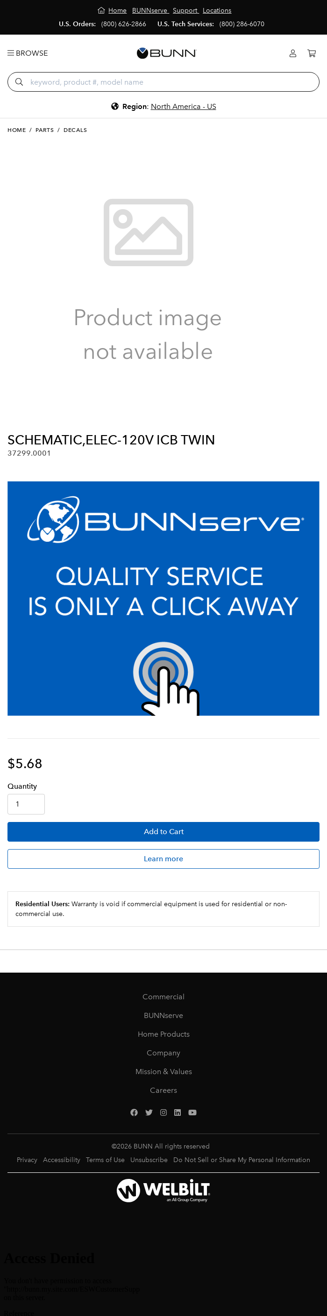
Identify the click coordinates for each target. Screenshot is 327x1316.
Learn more (163, 858)
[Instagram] (163, 1113)
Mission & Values (163, 1071)
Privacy (27, 1160)
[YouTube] (192, 1113)
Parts (45, 130)
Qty (22, 786)
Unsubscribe (149, 1160)
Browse (27, 53)
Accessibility (61, 1160)
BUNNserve (163, 1015)
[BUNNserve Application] (163, 598)
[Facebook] (134, 1113)
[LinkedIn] (177, 1113)
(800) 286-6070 (242, 24)
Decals (75, 130)
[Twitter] (149, 1113)
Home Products (164, 1034)
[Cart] (312, 53)
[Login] (293, 53)
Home (16, 130)
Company (163, 1052)
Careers (163, 1090)
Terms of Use (105, 1160)
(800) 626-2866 (123, 24)
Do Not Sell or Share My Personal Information (241, 1160)
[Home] (112, 10)
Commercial (163, 996)
